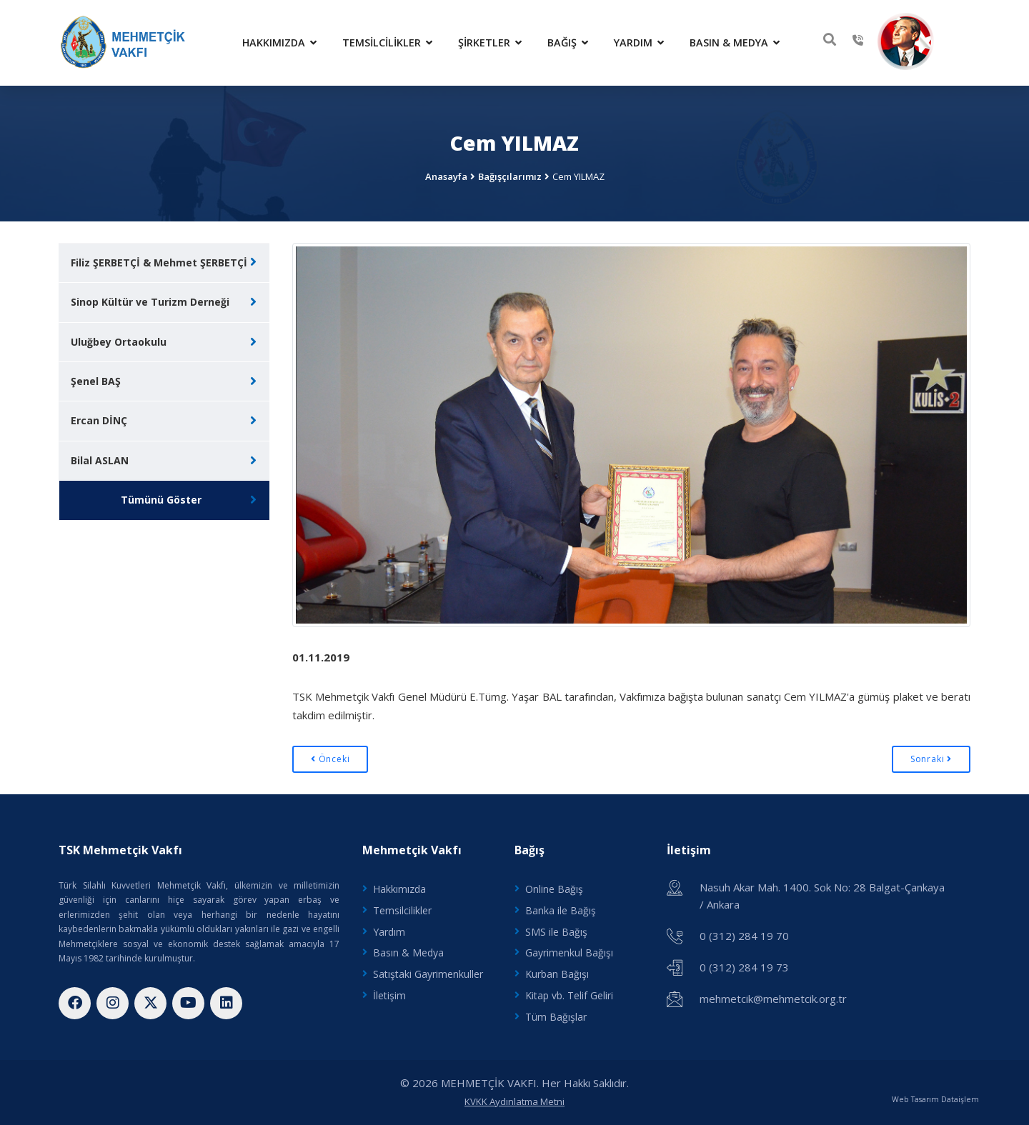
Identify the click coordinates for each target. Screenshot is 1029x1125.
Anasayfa (446, 176)
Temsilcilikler (387, 42)
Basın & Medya (735, 42)
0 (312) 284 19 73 (744, 967)
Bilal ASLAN (100, 460)
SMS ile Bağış (556, 932)
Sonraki (931, 759)
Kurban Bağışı (557, 974)
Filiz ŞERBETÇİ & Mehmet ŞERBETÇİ (159, 262)
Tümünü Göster (161, 499)
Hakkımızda (279, 42)
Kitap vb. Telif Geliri (569, 995)
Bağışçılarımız (510, 176)
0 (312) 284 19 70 (744, 936)
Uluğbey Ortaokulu (118, 342)
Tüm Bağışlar (556, 1017)
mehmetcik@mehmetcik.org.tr (773, 998)
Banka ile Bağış (560, 910)
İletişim (389, 995)
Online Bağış (554, 889)
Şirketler (490, 42)
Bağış (567, 42)
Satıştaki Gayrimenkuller (428, 974)
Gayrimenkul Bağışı (569, 952)
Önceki (330, 759)
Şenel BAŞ (96, 381)
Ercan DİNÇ (99, 420)
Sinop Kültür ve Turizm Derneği (150, 302)
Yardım (639, 42)
